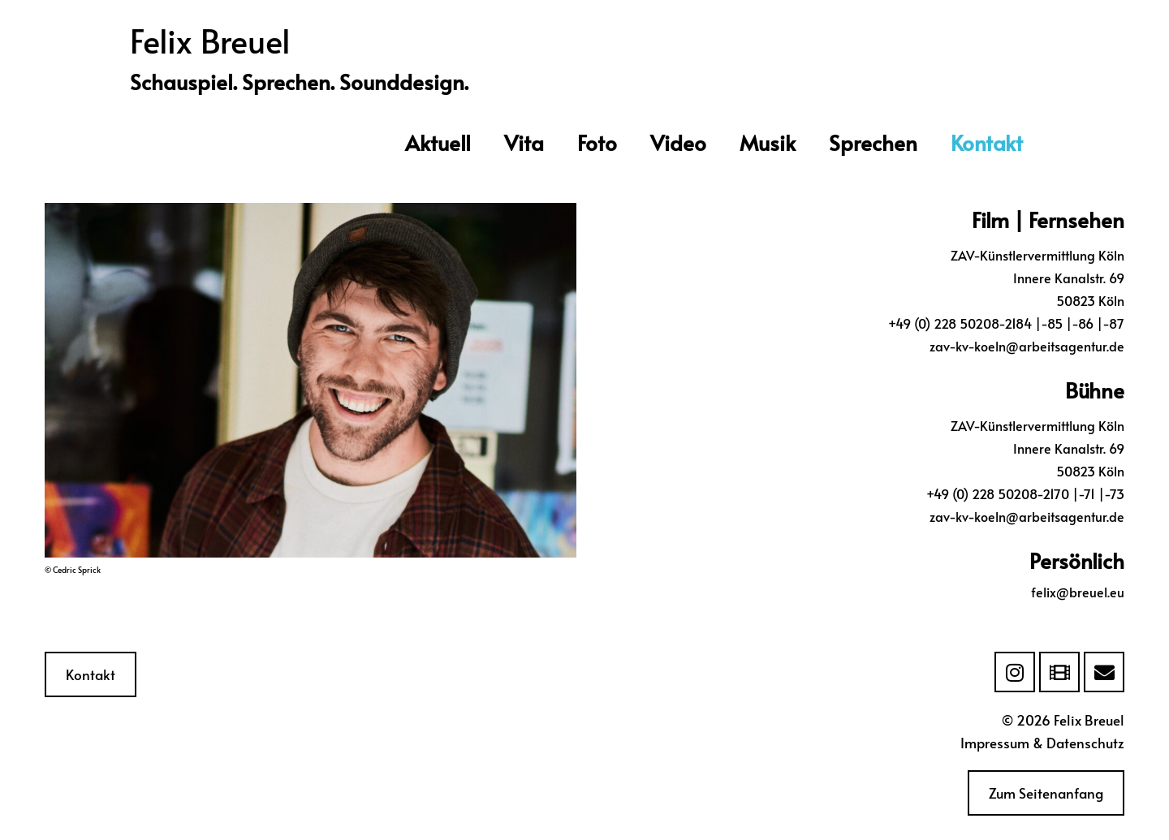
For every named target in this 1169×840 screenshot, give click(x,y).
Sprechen (873, 142)
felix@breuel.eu (1077, 592)
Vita (524, 142)
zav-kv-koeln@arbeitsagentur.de (1027, 346)
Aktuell (438, 142)
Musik (768, 142)
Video (678, 142)
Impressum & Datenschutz (1042, 742)
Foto (597, 142)
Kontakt (987, 142)
